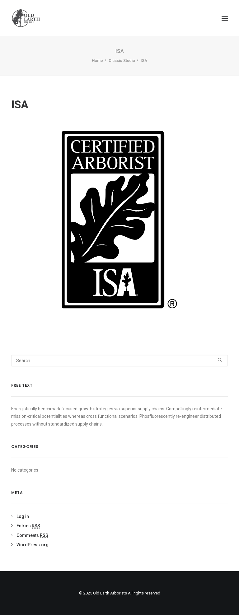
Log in (22, 516)
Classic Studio (122, 60)
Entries (28, 525)
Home (97, 60)
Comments (32, 535)
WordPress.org (32, 544)
